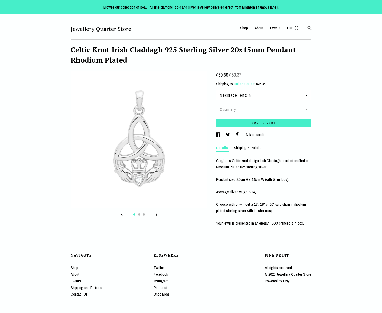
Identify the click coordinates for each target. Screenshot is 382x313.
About (259, 27)
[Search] (309, 28)
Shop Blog (161, 294)
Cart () (292, 27)
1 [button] (134, 214)
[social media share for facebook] (218, 134)
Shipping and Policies (86, 287)
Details (222, 147)
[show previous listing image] (121, 215)
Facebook (161, 274)
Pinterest (160, 287)
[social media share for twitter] (228, 134)
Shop (244, 27)
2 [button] (139, 214)
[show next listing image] (156, 215)
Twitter (159, 267)
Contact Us (79, 294)
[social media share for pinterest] (238, 134)
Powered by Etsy (277, 281)
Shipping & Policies (248, 147)
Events (275, 27)
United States (244, 84)
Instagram (161, 281)
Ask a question (256, 134)
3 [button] (144, 214)
